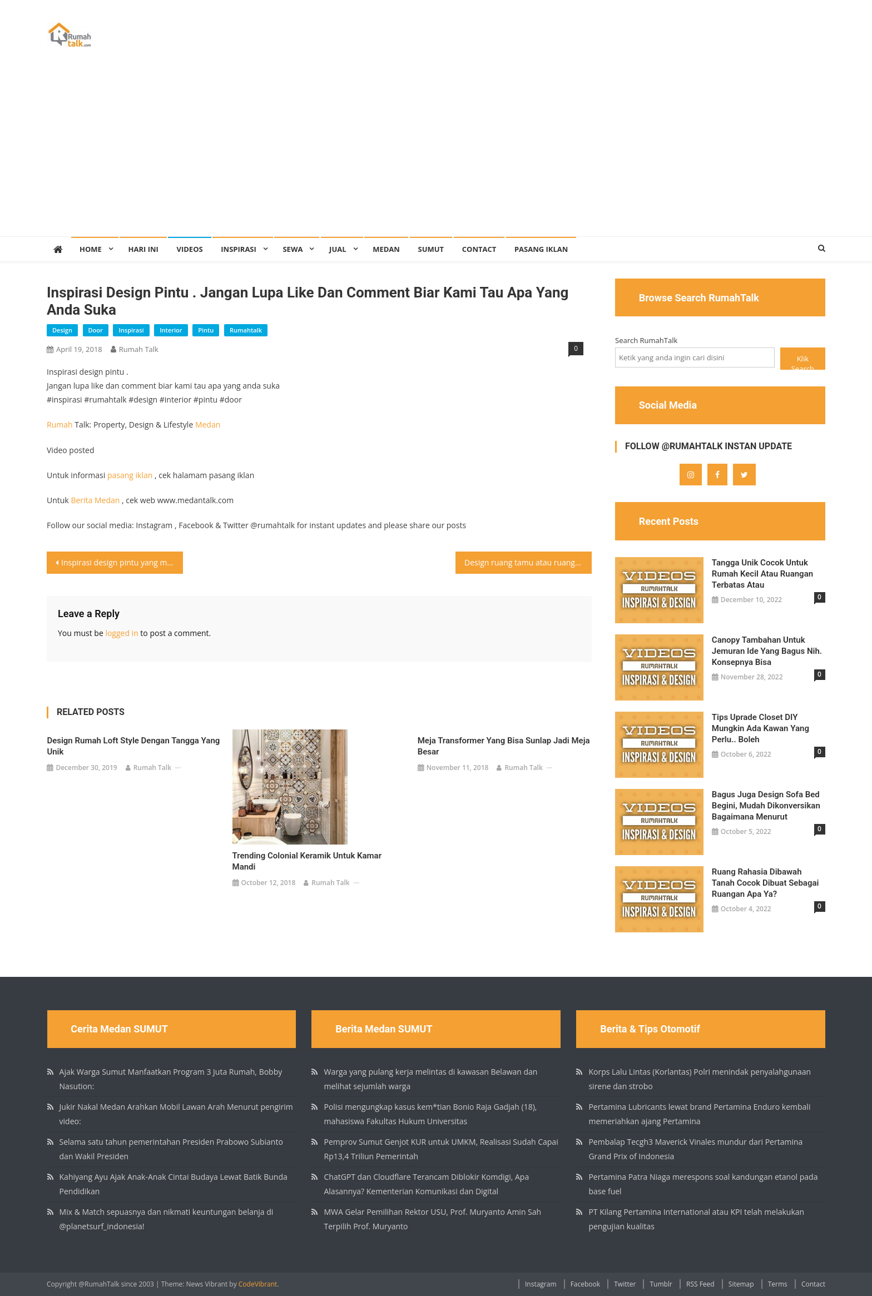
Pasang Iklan (541, 249)
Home (91, 249)
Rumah (60, 424)
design (62, 330)
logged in (121, 633)
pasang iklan (129, 475)
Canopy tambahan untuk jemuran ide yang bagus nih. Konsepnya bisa (767, 651)
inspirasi (130, 330)
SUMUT (431, 249)
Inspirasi (238, 249)
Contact (479, 249)
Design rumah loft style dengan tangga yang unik (133, 746)
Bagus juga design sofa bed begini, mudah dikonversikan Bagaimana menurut (766, 805)
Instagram (541, 1284)
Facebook (585, 1284)
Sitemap (741, 1284)
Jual (337, 249)
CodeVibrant (258, 1284)
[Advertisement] (436, 153)
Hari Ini (143, 249)
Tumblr (661, 1284)
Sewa (293, 249)
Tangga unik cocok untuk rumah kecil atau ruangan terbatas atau (762, 574)
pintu (206, 330)
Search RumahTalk (646, 340)
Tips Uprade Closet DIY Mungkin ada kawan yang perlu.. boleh (760, 728)
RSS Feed (700, 1284)
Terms (777, 1284)
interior (171, 330)
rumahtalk (246, 330)
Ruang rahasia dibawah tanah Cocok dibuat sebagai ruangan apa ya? (765, 883)
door (95, 330)
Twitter (625, 1284)
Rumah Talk (138, 349)
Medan (386, 249)
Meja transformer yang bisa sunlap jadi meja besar (504, 746)
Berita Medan (95, 500)
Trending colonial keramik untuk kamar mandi (307, 861)
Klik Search (802, 362)
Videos (189, 249)
